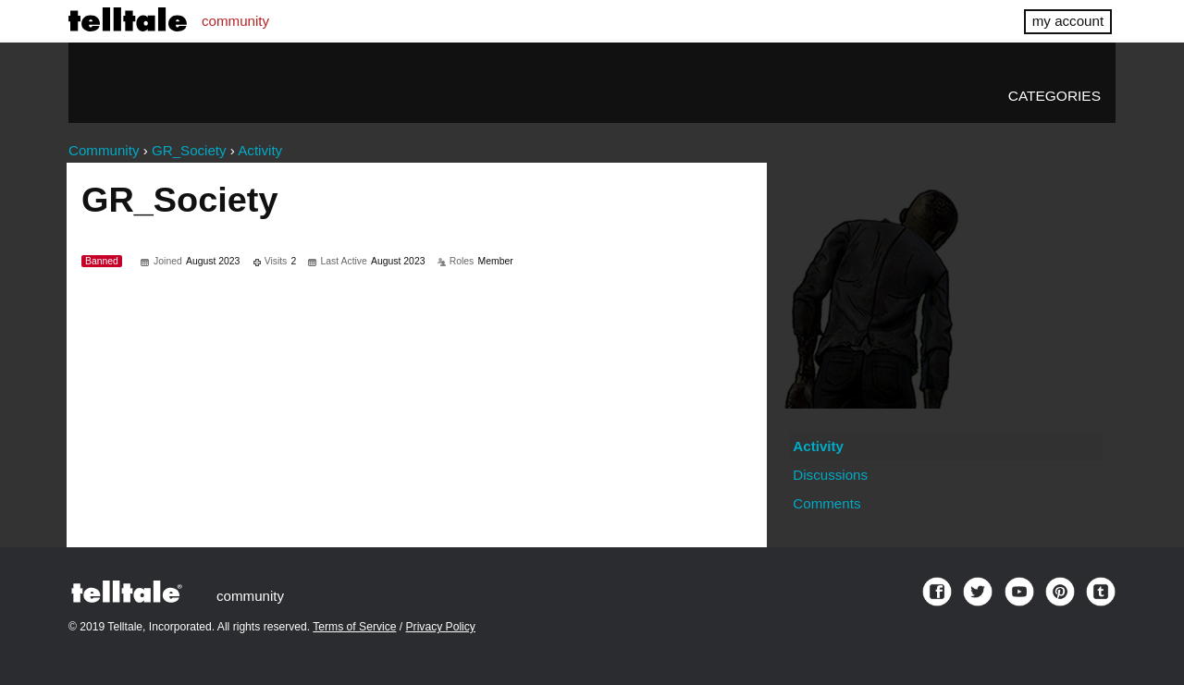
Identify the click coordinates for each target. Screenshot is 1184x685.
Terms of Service (354, 626)
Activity (818, 446)
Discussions (830, 475)
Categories (1054, 96)
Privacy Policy (440, 626)
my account (1068, 21)
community (235, 21)
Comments (826, 503)
